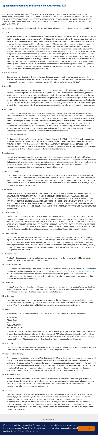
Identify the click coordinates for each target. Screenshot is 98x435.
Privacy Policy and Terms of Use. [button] (25, 431)
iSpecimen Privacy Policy (83, 271)
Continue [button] (86, 428)
